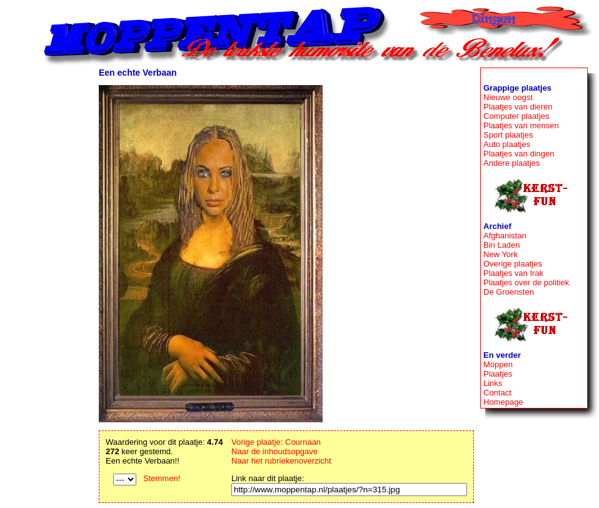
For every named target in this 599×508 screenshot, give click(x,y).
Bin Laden (501, 245)
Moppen (498, 364)
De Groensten (508, 292)
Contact (497, 392)
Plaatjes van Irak (513, 273)
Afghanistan (504, 235)
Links (492, 383)
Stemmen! (161, 478)
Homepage (503, 402)
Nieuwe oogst (508, 97)
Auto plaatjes (506, 144)
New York (500, 254)
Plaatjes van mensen (521, 125)
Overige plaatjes (512, 263)
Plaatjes (497, 373)
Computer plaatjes (516, 116)
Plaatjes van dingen (518, 153)
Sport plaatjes (508, 135)
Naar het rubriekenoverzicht (281, 460)
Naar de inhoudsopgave (274, 451)
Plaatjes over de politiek (526, 282)
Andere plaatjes (511, 163)
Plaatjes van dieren (518, 106)
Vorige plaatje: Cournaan (276, 442)
